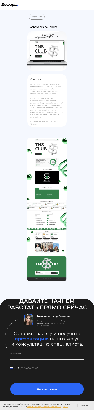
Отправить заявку (47, 389)
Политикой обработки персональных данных (47, 407)
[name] (47, 354)
